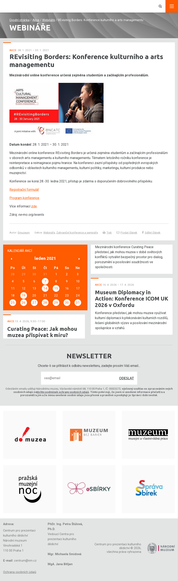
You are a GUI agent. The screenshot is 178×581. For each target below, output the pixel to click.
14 (45, 288)
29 (56, 302)
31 (78, 302)
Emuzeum (24, 232)
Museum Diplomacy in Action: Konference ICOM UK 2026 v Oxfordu (131, 298)
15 (56, 288)
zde (34, 206)
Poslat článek (127, 232)
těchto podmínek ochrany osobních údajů (63, 392)
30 (67, 302)
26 (24, 302)
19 (24, 295)
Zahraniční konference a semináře (77, 232)
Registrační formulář (24, 190)
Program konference (24, 198)
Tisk (107, 232)
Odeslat (126, 378)
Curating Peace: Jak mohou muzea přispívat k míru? (42, 332)
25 (13, 302)
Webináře (48, 20)
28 (45, 302)
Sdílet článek (151, 232)
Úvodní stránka (19, 20)
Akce (35, 20)
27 (34, 302)
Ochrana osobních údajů (19, 572)
